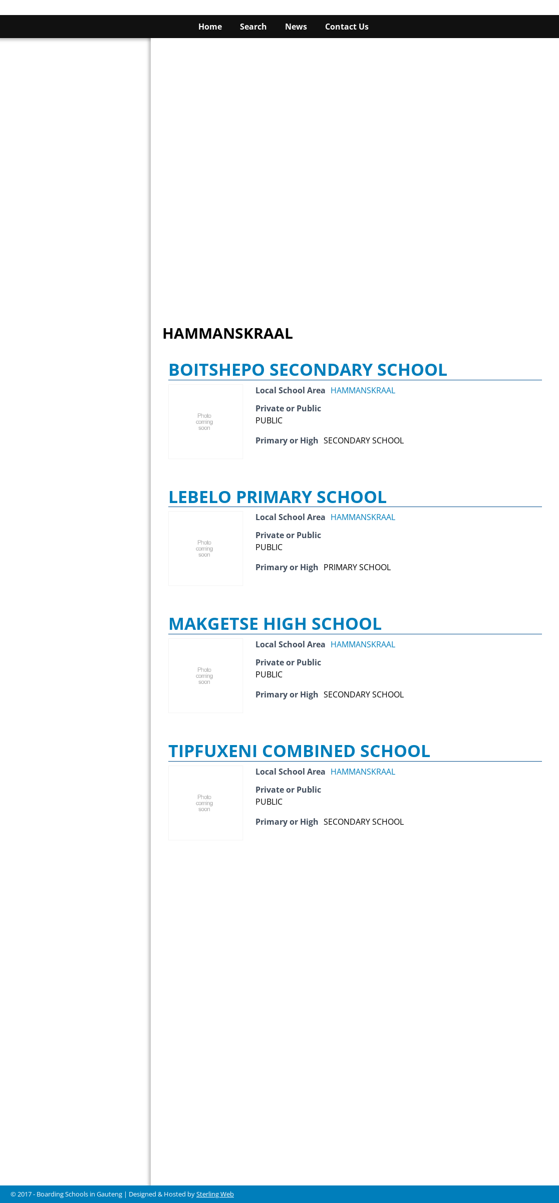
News (296, 26)
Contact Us (347, 26)
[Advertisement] (355, 108)
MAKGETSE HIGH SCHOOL (275, 623)
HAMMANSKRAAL (363, 390)
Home (210, 26)
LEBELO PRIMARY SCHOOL (277, 496)
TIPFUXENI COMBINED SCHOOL (299, 750)
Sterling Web (215, 1193)
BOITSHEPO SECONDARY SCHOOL (307, 369)
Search (253, 26)
